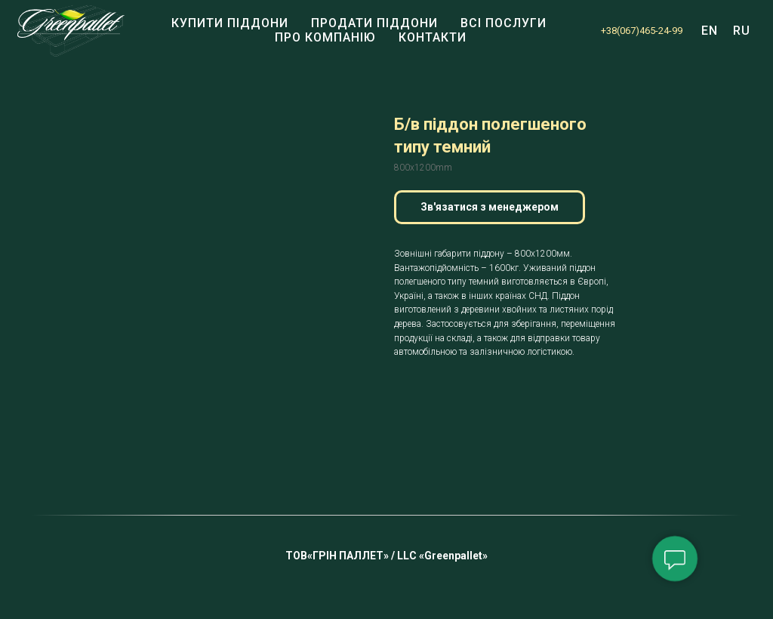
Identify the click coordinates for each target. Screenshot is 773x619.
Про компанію (325, 37)
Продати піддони (374, 23)
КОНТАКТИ (433, 37)
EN (709, 30)
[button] (489, 207)
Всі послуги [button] (503, 23)
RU (741, 30)
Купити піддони (229, 23)
